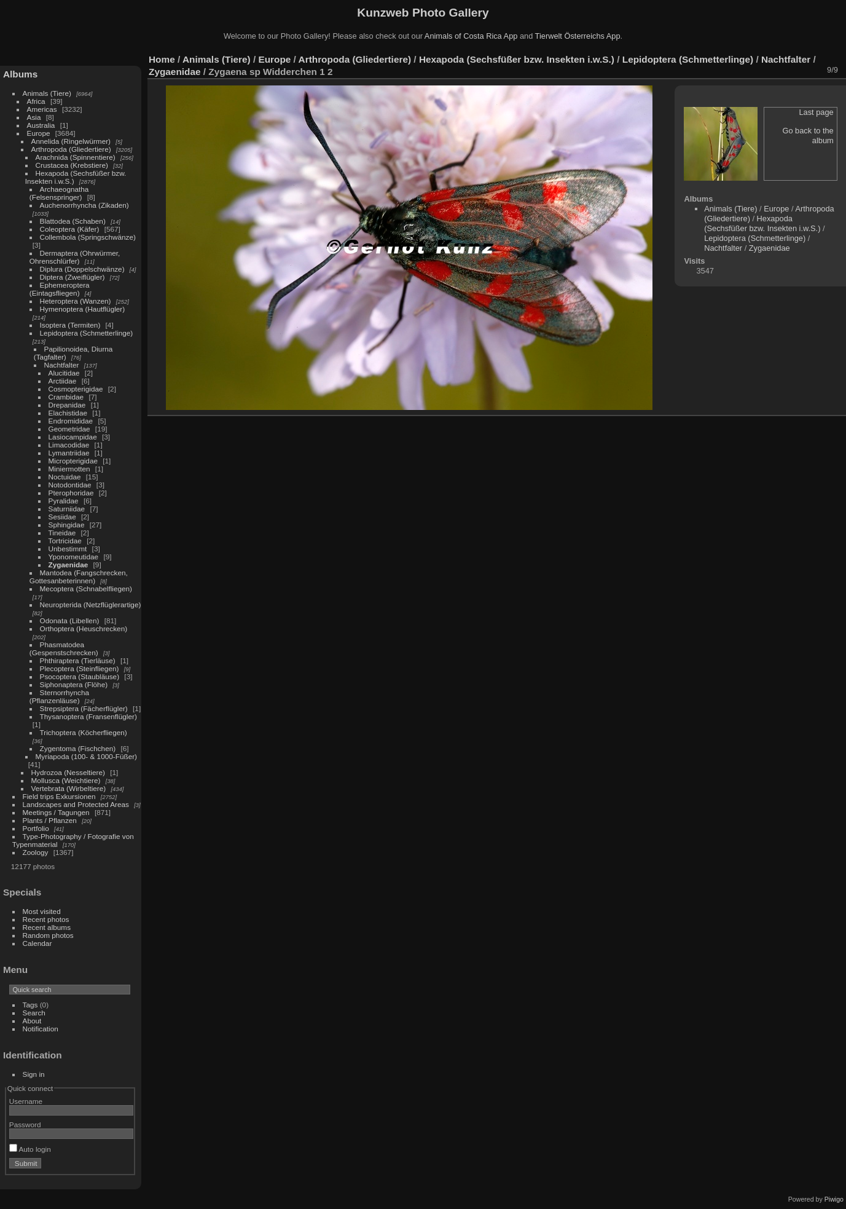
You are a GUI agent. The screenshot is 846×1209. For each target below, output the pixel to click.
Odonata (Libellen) (70, 620)
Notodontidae (70, 485)
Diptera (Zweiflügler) (72, 277)
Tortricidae (65, 541)
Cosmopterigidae (76, 389)
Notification (40, 1029)
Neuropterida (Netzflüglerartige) (90, 604)
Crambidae (66, 397)
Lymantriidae (69, 453)
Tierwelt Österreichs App (578, 36)
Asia (34, 117)
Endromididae (71, 421)
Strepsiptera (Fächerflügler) (84, 708)
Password (25, 1124)
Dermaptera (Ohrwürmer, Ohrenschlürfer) (74, 257)
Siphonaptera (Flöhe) (74, 684)
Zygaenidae (68, 565)
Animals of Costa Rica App (471, 36)
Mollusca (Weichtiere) (66, 780)
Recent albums (47, 927)
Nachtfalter (61, 365)
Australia (41, 125)
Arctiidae (63, 381)
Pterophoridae (71, 493)
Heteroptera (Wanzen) (75, 301)
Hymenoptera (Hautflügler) (82, 309)
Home (162, 59)
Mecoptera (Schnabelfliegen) (86, 589)
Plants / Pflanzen (50, 820)
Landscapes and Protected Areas (76, 804)
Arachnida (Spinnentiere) (76, 157)
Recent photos (46, 919)
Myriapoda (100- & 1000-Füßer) (86, 756)
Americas (42, 109)
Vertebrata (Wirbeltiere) (68, 788)
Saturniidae (67, 509)
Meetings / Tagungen (56, 812)
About (32, 1021)
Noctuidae (65, 477)
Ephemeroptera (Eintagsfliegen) (59, 289)
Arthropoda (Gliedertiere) (71, 149)
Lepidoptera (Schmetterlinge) (86, 333)
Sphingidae (67, 525)
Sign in (34, 1074)
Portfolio (36, 828)
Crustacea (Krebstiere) (72, 165)
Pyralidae (64, 501)
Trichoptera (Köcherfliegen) (83, 732)
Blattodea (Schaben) (73, 221)
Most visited (42, 911)
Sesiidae (62, 517)
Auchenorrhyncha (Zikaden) (84, 205)
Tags (30, 1005)
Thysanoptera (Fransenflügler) (88, 716)
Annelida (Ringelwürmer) (71, 141)
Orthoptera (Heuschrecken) (84, 628)
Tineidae (62, 533)
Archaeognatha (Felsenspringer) (59, 193)
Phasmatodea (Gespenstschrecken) (63, 648)
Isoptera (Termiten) (70, 325)
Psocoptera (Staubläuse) (80, 676)
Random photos (48, 935)
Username (25, 1101)
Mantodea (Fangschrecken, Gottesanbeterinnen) (78, 577)
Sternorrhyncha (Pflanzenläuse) (59, 696)
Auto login (30, 1149)
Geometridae (69, 429)
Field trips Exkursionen (59, 796)
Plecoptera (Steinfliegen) (79, 668)
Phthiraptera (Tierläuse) (78, 660)
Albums (20, 74)
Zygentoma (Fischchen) (78, 748)
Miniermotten (69, 469)
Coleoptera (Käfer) (70, 229)
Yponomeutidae (74, 557)
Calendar (37, 943)
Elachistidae (68, 413)
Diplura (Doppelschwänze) (82, 269)
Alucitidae (64, 373)
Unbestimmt (68, 549)
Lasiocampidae (73, 437)
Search (34, 1013)
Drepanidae (67, 405)
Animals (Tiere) (47, 93)
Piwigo (834, 1199)
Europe (38, 133)
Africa (36, 101)
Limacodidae (69, 445)
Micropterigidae (73, 461)
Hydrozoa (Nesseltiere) (68, 772)
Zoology (36, 852)
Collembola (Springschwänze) (88, 237)
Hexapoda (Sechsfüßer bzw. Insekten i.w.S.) (516, 59)
